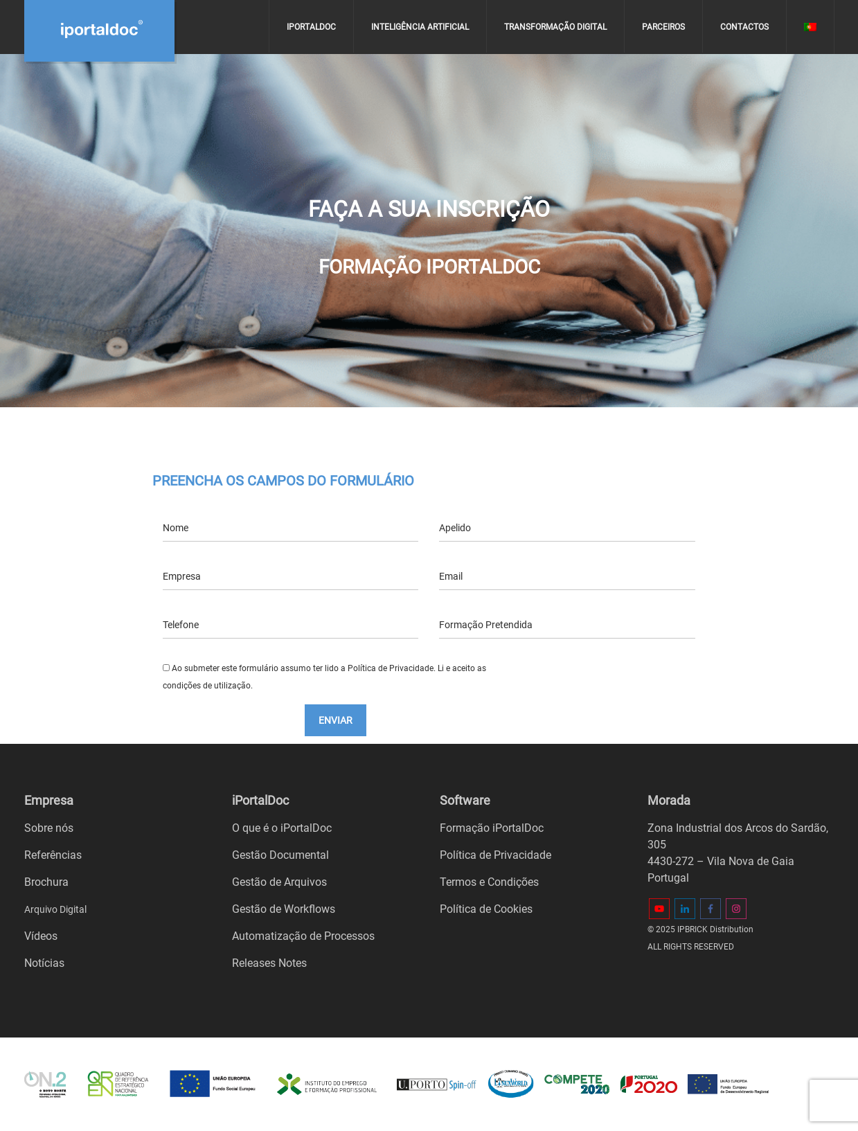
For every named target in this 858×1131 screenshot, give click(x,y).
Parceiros (663, 27)
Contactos (744, 27)
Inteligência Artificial (420, 27)
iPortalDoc (311, 27)
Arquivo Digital (55, 909)
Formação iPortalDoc (492, 828)
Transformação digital (555, 27)
